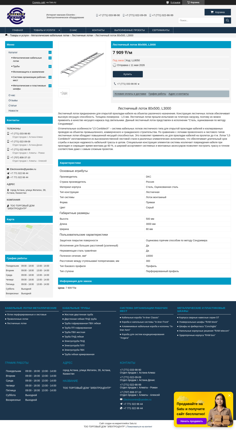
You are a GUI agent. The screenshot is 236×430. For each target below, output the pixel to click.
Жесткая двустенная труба (78, 314)
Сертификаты (160, 30)
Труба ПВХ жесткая (74, 332)
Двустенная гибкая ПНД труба (80, 319)
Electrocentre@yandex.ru (23, 169)
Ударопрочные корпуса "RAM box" (197, 335)
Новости (13, 110)
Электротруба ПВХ (74, 350)
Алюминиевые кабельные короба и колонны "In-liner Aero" (146, 328)
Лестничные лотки (82, 35)
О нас (73, 30)
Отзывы (13, 100)
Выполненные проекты (129, 30)
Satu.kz (133, 423)
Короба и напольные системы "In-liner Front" (145, 322)
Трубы (16, 66)
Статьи (13, 105)
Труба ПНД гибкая (74, 336)
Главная (17, 30)
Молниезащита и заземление (28, 71)
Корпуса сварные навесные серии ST (199, 317)
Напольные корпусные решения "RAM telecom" (204, 330)
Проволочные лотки (17, 319)
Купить (128, 74)
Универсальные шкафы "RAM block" (198, 322)
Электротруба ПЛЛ (74, 345)
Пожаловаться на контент (139, 426)
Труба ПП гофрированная (78, 327)
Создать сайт (39, 2)
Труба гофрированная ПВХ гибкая (82, 323)
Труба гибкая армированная (79, 354)
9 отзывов (175, 2)
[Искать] (227, 20)
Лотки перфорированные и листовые (27, 314)
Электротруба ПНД (74, 341)
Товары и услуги (44, 30)
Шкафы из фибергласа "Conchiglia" (198, 326)
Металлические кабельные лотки (50, 35)
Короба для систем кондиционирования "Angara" (142, 336)
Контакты (98, 30)
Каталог (13, 52)
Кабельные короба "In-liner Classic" (140, 317)
